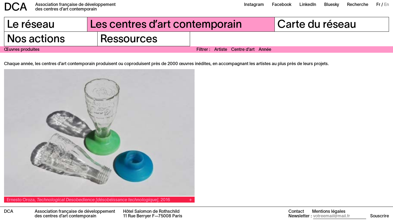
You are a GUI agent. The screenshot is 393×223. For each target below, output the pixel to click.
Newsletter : (300, 216)
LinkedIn (307, 5)
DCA (15, 8)
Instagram (254, 5)
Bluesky (331, 5)
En (386, 5)
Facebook (281, 5)
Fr (378, 5)
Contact (296, 212)
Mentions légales (328, 212)
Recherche (357, 5)
